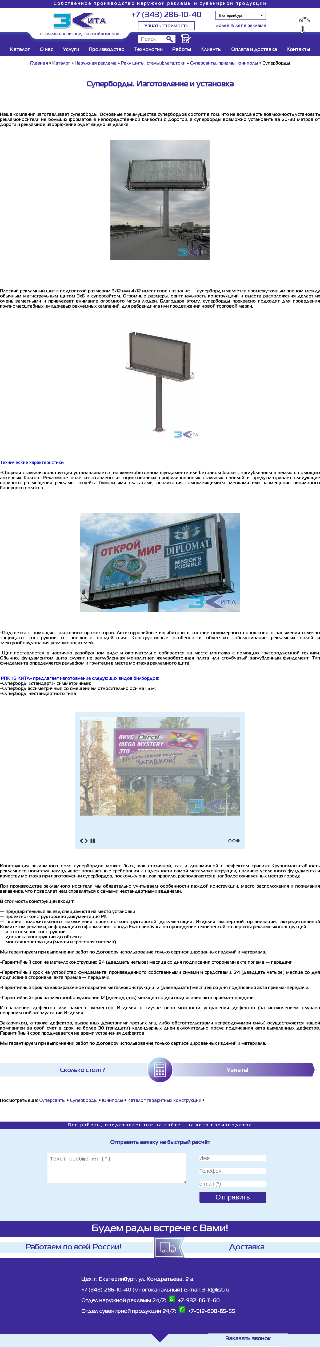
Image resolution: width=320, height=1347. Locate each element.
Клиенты (211, 49)
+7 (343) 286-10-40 (166, 15)
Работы (181, 49)
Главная (39, 63)
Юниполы (112, 1101)
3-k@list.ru (215, 1290)
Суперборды (84, 1101)
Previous (81, 841)
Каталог (20, 49)
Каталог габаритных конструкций (164, 1101)
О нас (46, 49)
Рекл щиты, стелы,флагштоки (153, 63)
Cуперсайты (53, 1101)
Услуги (71, 49)
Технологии (148, 49)
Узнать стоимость (166, 26)
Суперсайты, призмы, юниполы (224, 63)
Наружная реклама (96, 63)
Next (86, 841)
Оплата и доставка (254, 49)
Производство (107, 49)
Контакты (298, 49)
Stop (92, 841)
